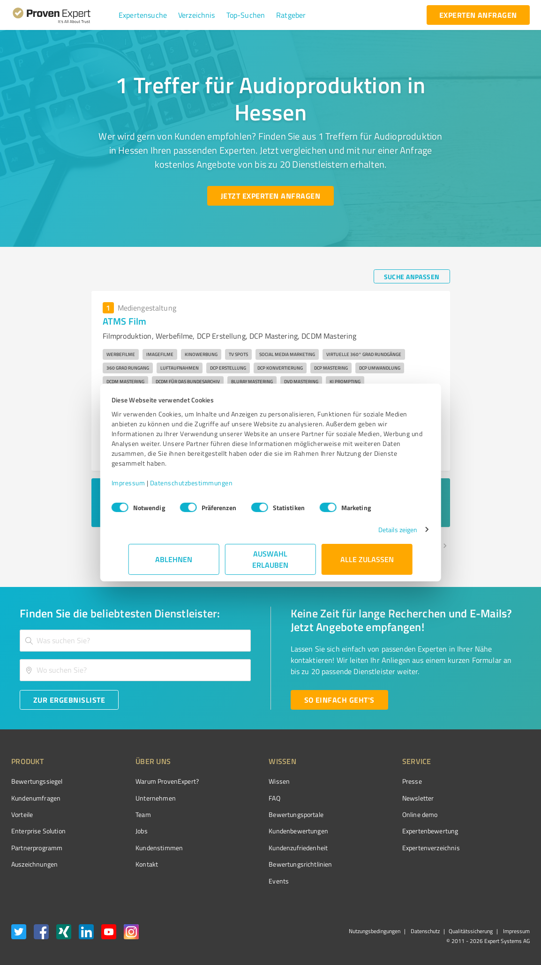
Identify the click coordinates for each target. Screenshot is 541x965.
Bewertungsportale (260, 814)
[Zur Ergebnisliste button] (69, 700)
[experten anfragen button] (478, 15)
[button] (143, 15)
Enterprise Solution (38, 830)
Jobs (124, 830)
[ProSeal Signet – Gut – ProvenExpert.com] (494, 798)
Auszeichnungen (34, 864)
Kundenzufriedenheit (263, 847)
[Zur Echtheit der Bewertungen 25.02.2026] (494, 864)
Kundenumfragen (35, 798)
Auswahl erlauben (271, 559)
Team (126, 814)
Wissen (244, 781)
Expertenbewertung (377, 830)
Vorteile (22, 814)
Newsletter (365, 798)
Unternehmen (138, 798)
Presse (359, 781)
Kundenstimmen (141, 847)
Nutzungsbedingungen (374, 931)
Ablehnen (174, 559)
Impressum (145, 482)
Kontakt (129, 864)
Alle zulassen (367, 559)
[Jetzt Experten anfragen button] (270, 196)
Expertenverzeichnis (378, 847)
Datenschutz (424, 931)
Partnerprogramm (36, 847)
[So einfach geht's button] (339, 700)
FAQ (239, 798)
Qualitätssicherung (471, 931)
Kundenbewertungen (263, 830)
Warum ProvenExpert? (149, 781)
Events (243, 880)
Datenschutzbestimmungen (208, 482)
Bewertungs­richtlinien (265, 864)
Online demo (367, 814)
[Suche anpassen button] (412, 276)
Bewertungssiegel (36, 781)
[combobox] (135, 641)
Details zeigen (380, 529)
